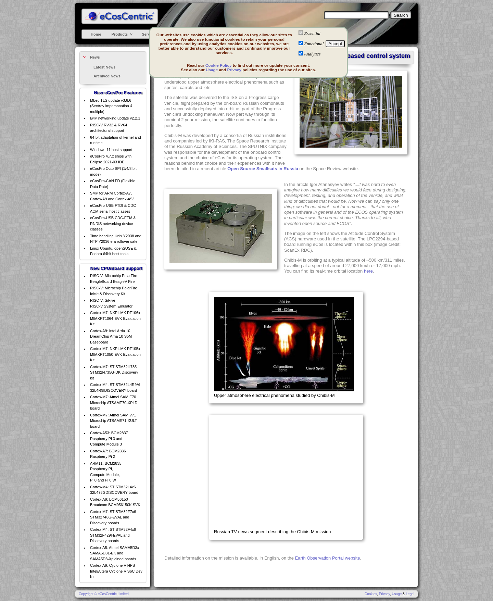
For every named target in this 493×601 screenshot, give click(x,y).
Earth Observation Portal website (327, 558)
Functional (314, 43)
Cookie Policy (218, 65)
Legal (410, 594)
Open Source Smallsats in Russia (262, 168)
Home (96, 34)
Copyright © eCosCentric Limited (104, 594)
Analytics (312, 54)
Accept (335, 43)
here (368, 271)
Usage (212, 69)
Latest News (104, 67)
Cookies (371, 594)
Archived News (107, 76)
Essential (312, 33)
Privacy (234, 69)
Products (120, 34)
